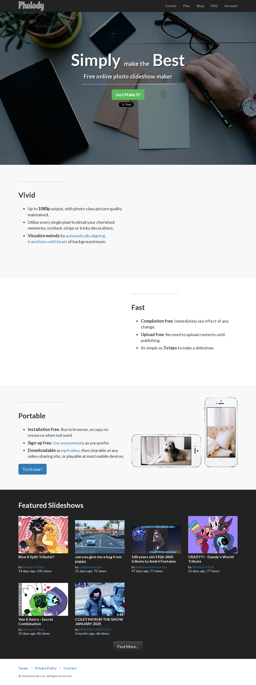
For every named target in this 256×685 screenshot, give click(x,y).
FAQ (214, 6)
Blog (200, 6)
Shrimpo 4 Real (33, 567)
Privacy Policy (45, 668)
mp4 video (70, 450)
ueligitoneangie (90, 567)
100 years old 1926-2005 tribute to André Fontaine (153, 558)
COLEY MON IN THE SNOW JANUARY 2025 (99, 621)
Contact (69, 668)
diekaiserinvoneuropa (151, 567)
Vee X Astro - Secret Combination (35, 621)
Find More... (128, 646)
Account (231, 6)
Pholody (31, 5)
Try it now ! (32, 469)
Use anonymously (68, 442)
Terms (23, 668)
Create (170, 6)
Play (186, 6)
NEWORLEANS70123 (95, 629)
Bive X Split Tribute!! (36, 556)
